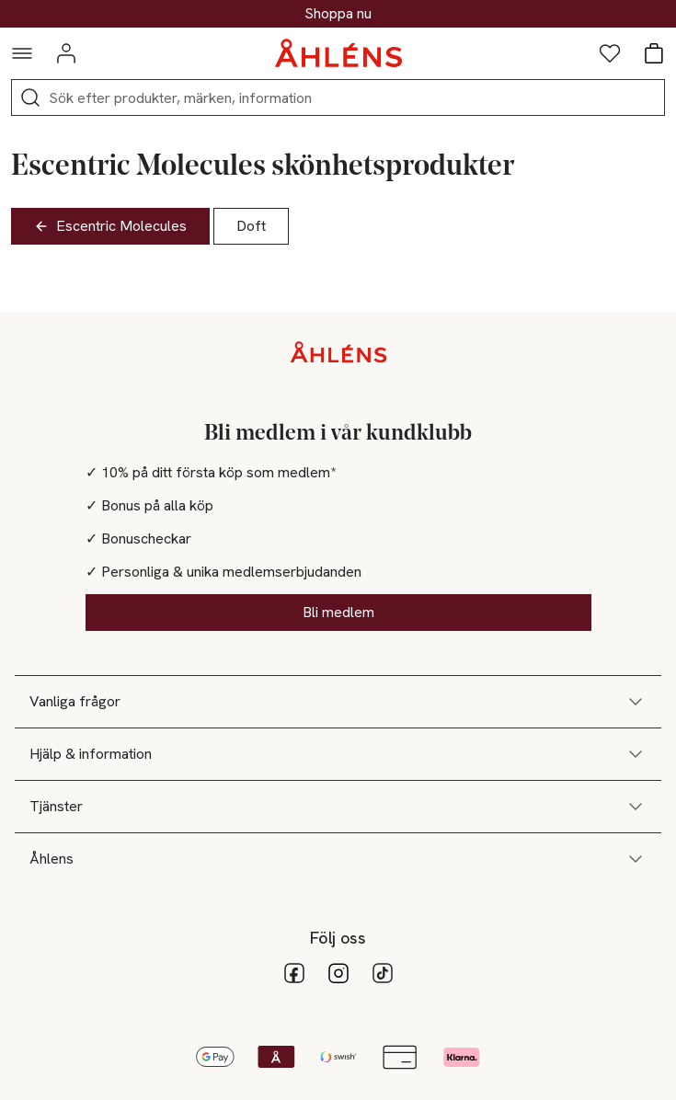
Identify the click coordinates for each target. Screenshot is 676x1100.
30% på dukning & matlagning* (338, 14)
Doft (251, 225)
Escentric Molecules (110, 225)
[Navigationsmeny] (22, 53)
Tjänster (338, 807)
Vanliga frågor (338, 702)
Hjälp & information (338, 754)
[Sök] (30, 97)
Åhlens (338, 859)
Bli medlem (338, 612)
